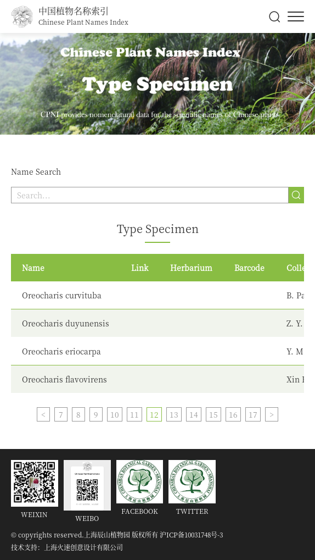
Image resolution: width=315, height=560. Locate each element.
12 (154, 414)
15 (213, 414)
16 (233, 414)
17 (253, 414)
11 (134, 414)
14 (193, 414)
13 (174, 414)
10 (114, 414)
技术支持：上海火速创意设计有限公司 (67, 547)
